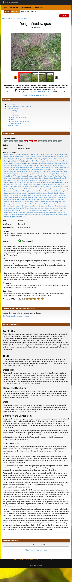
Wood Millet (63, 214)
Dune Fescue (51, 171)
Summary (14, 111)
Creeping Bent (39, 167)
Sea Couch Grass (40, 199)
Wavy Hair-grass (39, 212)
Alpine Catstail (9, 154)
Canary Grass (29, 163)
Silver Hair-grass (15, 202)
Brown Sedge (40, 161)
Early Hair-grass (61, 171)
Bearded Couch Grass (37, 156)
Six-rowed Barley (27, 202)
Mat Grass (17, 187)
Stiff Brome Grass (28, 208)
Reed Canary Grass (31, 195)
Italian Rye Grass (42, 182)
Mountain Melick (23, 189)
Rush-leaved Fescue (26, 197)
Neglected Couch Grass (12, 191)
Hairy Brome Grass (18, 180)
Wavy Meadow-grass (53, 212)
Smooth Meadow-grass (12, 206)
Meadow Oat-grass (10, 189)
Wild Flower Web (10, 2)
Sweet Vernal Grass (56, 208)
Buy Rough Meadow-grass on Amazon (16, 316)
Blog (12, 113)
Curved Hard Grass (37, 169)
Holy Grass (17, 182)
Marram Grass (59, 184)
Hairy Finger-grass (32, 180)
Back (64, 16)
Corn (22, 167)
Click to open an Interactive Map (36, 550)
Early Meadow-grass (11, 174)
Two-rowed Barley (46, 210)
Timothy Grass (15, 210)
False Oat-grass (50, 174)
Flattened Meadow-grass (29, 176)
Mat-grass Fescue (28, 187)
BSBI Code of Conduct (46, 92)
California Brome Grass (16, 163)
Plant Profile (11, 104)
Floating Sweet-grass (45, 176)
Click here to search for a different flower (15, 19)
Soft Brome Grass (26, 206)
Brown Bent (31, 161)
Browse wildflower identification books (36, 95)
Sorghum (51, 206)
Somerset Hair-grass (40, 206)
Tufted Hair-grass (33, 210)
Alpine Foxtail (19, 154)
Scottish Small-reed (18, 199)
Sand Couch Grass (50, 197)
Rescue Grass (14, 197)
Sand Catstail (38, 197)
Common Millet (28, 165)
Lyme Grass (50, 184)
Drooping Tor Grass (39, 171)
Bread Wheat (13, 161)
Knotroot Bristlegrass (56, 182)
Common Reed (39, 165)
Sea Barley (29, 199)
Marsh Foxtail (8, 187)
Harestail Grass (62, 180)
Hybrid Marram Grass (29, 182)
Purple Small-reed (33, 193)
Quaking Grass (59, 193)
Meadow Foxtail (63, 187)
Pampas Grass (44, 191)
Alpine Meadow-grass (31, 154)
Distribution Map (12, 126)
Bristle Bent (22, 161)
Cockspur (58, 163)
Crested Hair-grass (13, 169)
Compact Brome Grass (12, 167)
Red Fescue (19, 195)
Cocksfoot (50, 163)
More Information (16, 123)
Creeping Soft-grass (51, 167)
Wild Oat (12, 214)
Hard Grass (52, 180)
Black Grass (16, 159)
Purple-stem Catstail (46, 193)
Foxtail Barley (57, 176)
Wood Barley (20, 214)
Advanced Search (26, 7)
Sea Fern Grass (52, 199)
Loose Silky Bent (39, 184)
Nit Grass (24, 191)
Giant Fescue (12, 178)
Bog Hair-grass (47, 159)
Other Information (13, 108)
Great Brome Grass (41, 178)
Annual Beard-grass (46, 154)
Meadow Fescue (51, 187)
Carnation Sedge (40, 163)
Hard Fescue (43, 180)
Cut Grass (48, 169)
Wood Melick (54, 214)
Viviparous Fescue (19, 212)
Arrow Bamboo (9, 156)
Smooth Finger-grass (61, 204)
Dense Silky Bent (57, 169)
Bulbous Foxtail (51, 161)
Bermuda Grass (62, 156)
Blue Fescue (25, 159)
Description (14, 115)
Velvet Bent (8, 212)
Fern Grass (60, 174)
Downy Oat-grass (10, 171)
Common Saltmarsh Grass (53, 165)
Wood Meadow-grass (42, 214)
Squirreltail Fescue (15, 208)
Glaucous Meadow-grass (25, 178)
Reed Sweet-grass (44, 195)
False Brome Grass (37, 174)
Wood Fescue (29, 214)
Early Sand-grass (24, 174)
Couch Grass (28, 167)
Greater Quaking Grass (56, 178)
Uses (12, 119)
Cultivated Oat (25, 169)
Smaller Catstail (18, 204)
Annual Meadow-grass (61, 154)
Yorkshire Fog (21, 217)
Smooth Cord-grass (46, 204)
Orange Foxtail (33, 191)
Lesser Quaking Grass (25, 184)
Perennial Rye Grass (56, 191)
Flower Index (39, 7)
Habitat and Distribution (18, 117)
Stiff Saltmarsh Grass (42, 208)
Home (5, 7)
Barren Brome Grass (22, 156)
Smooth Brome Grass (32, 204)
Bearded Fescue (50, 156)
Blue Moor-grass (35, 159)
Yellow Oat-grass (9, 217)
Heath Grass (8, 182)
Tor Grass (23, 210)
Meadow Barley (40, 187)
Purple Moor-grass (19, 193)
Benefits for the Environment (20, 121)
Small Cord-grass (55, 202)
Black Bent (7, 159)
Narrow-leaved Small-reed (59, 189)
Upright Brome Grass (60, 210)
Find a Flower (14, 7)
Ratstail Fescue (9, 195)
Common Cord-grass (15, 165)
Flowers (15, 11)
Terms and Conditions (36, 565)
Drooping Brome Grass (24, 171)
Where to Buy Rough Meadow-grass (19, 106)
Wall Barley (29, 212)
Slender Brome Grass (41, 202)
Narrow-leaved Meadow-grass (39, 189)
